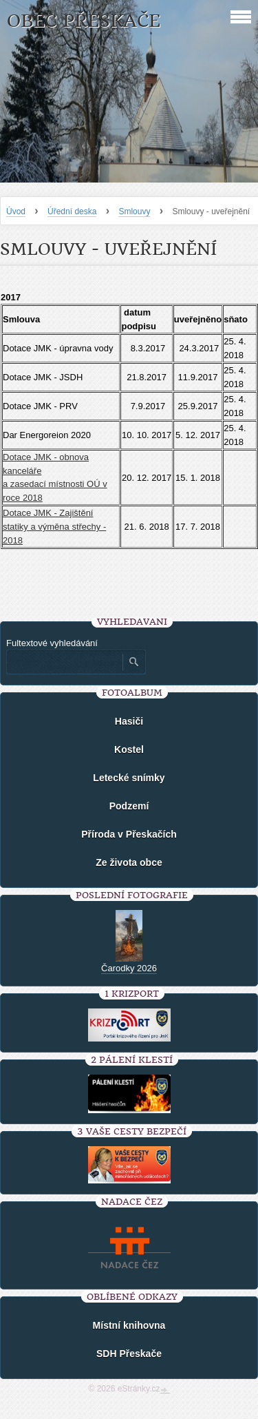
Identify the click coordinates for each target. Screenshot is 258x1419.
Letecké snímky (128, 777)
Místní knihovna (129, 1325)
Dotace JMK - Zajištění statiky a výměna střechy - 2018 (54, 526)
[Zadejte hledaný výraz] (64, 662)
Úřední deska (71, 211)
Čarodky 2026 (129, 968)
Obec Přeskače (83, 21)
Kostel (129, 749)
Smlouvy (134, 211)
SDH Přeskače (129, 1353)
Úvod (15, 211)
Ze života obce (129, 862)
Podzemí (129, 805)
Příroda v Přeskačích (129, 834)
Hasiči (129, 721)
